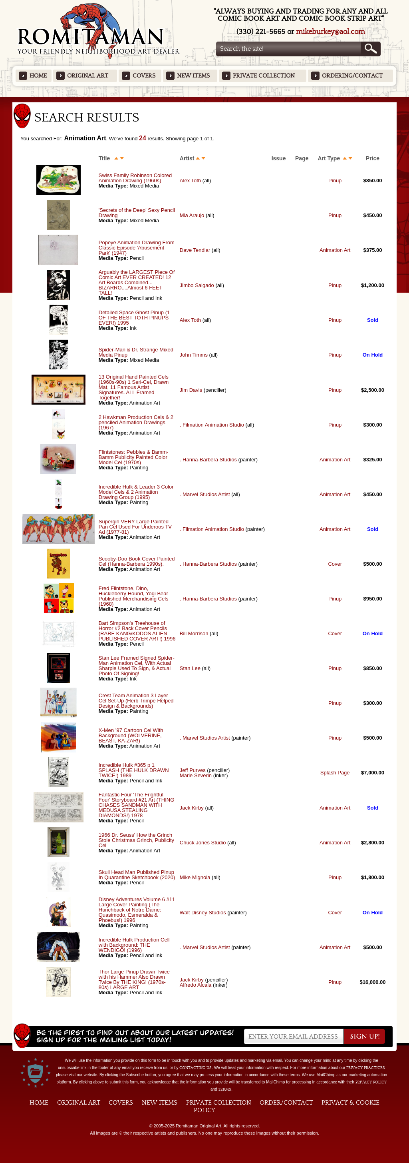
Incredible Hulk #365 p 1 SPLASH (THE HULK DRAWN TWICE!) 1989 (134, 770)
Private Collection (264, 75)
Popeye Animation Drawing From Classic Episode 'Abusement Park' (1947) (137, 247)
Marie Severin (196, 775)
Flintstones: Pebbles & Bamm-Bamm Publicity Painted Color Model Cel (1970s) (134, 457)
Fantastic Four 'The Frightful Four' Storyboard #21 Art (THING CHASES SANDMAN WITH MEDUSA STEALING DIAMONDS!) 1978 (137, 805)
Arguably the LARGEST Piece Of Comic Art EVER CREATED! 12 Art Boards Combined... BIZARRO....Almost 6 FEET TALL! (137, 282)
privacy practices (365, 1067)
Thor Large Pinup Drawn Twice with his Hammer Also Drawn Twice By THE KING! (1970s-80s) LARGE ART (134, 979)
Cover (335, 564)
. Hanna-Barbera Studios (208, 460)
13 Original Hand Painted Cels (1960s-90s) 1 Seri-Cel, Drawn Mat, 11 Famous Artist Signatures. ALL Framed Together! (134, 387)
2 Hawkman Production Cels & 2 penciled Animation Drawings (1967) (136, 422)
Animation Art (335, 250)
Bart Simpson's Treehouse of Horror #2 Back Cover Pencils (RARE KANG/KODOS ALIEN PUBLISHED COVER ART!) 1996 (137, 631)
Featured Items (205, 99)
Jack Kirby (192, 808)
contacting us (195, 1067)
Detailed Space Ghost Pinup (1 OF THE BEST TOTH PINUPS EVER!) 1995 (134, 317)
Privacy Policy (371, 1082)
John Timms (194, 355)
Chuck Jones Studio (203, 843)
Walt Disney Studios (203, 913)
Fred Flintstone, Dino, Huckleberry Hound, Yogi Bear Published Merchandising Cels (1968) (134, 596)
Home (38, 75)
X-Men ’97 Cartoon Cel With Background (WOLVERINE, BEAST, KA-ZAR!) (131, 735)
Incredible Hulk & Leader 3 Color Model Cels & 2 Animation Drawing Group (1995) (136, 492)
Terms (224, 1089)
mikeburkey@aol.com (330, 32)
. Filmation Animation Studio (212, 425)
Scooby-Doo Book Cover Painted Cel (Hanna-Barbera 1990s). (137, 561)
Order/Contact (286, 1102)
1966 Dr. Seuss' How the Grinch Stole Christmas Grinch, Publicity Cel (136, 840)
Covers (144, 75)
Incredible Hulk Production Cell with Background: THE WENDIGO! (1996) (134, 945)
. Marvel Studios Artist (205, 494)
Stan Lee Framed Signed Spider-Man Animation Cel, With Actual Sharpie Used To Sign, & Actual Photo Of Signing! (137, 665)
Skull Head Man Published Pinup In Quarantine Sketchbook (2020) (137, 874)
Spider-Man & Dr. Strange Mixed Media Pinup (136, 352)
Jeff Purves (193, 770)
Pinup (334, 181)
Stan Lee (190, 668)
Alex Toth (190, 181)
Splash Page (335, 773)
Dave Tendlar (195, 250)
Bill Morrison (194, 633)
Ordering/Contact (352, 75)
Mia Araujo (192, 215)
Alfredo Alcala (196, 985)
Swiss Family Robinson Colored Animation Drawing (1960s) (135, 178)
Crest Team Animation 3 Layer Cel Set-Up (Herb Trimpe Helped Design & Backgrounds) (136, 700)
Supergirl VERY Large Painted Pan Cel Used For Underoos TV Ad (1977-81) (135, 527)
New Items (193, 75)
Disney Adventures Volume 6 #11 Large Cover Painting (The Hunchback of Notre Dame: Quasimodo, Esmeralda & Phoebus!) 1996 (137, 909)
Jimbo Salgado (197, 285)
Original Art (87, 75)
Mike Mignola (195, 877)
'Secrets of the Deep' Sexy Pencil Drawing (137, 212)
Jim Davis (191, 390)
